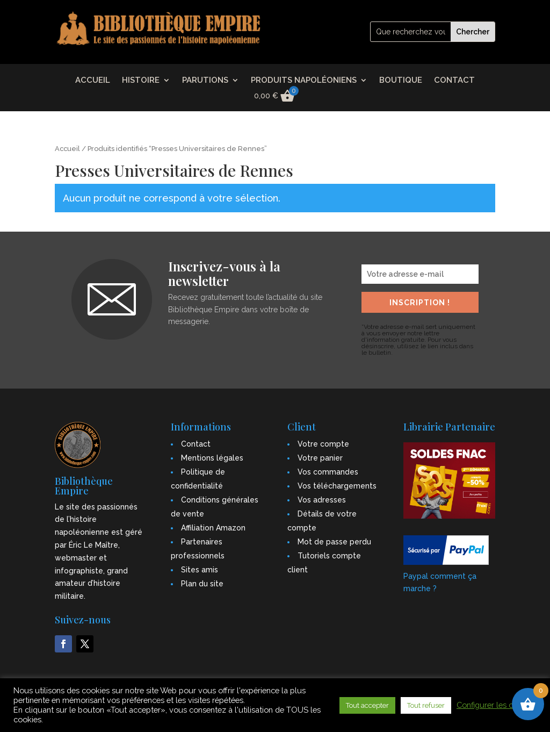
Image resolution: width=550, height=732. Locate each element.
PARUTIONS (205, 80)
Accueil (67, 149)
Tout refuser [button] (426, 705)
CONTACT (454, 80)
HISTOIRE (141, 80)
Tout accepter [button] (367, 705)
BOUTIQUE (400, 80)
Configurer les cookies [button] (497, 704)
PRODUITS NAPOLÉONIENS (304, 80)
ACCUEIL (92, 80)
